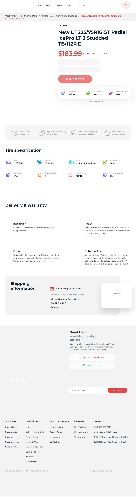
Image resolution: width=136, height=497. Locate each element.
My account (55, 437)
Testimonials (32, 462)
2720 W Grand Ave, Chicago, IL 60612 (111, 437)
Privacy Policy (32, 437)
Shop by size (11, 432)
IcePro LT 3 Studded (67, 16)
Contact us (55, 442)
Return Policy (56, 432)
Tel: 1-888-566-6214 (102, 427)
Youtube (80, 437)
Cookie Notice (32, 452)
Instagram (81, 432)
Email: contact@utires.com (106, 432)
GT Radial (46, 16)
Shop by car (10, 437)
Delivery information (35, 432)
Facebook (80, 427)
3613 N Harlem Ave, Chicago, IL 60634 (111, 442)
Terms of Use (32, 442)
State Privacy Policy (35, 447)
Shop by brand (29, 16)
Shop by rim (11, 447)
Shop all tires (11, 427)
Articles (29, 457)
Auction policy (56, 427)
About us (30, 427)
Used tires (11, 16)
